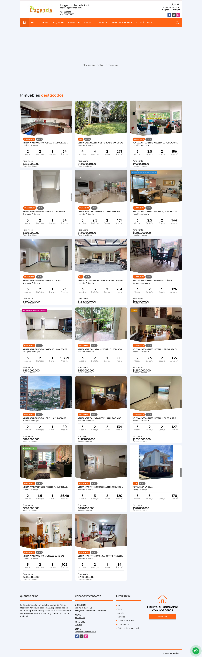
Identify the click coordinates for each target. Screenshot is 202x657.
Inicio (34, 22)
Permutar (74, 22)
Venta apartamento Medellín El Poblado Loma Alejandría (156, 418)
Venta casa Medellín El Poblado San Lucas (100, 143)
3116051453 (69, 14)
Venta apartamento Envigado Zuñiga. (152, 280)
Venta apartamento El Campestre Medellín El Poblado (101, 556)
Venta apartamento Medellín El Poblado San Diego (46, 143)
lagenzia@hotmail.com (71, 7)
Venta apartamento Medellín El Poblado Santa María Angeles (101, 349)
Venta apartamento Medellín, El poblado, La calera (156, 211)
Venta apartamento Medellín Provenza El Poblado (156, 349)
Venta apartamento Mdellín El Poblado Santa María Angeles (156, 143)
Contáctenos (144, 22)
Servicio (89, 22)
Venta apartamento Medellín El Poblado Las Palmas (101, 487)
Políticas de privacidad (128, 628)
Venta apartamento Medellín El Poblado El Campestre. (101, 211)
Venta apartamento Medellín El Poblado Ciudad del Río (46, 418)
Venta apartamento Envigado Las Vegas (44, 211)
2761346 (67, 12)
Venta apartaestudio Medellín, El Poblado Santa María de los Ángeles (46, 487)
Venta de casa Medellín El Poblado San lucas (101, 280)
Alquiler (58, 22)
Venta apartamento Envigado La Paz (42, 280)
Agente (103, 22)
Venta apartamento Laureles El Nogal (43, 556)
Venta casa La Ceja (142, 487)
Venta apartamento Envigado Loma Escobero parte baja (46, 349)
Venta (45, 22)
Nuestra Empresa (122, 22)
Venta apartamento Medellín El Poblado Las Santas (101, 418)
